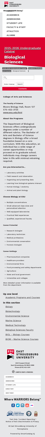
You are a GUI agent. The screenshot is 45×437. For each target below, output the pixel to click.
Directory (10, 389)
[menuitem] (23, 11)
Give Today (10, 393)
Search (20, 84)
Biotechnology (13, 311)
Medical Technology (16, 325)
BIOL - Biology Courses (18, 334)
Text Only (13, 419)
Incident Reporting (27, 419)
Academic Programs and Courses (23, 297)
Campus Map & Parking (24, 372)
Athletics (13, 31)
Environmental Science (17, 316)
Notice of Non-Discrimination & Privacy (22, 421)
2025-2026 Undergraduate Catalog (14, 68)
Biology (9, 306)
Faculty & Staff (16, 27)
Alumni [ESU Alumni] (11, 35)
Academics (13, 15)
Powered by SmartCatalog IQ (22, 434)
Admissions (13, 19)
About (10, 11)
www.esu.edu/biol (12, 112)
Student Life (14, 23)
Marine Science (13, 320)
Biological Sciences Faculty (19, 330)
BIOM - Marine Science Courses (22, 339)
